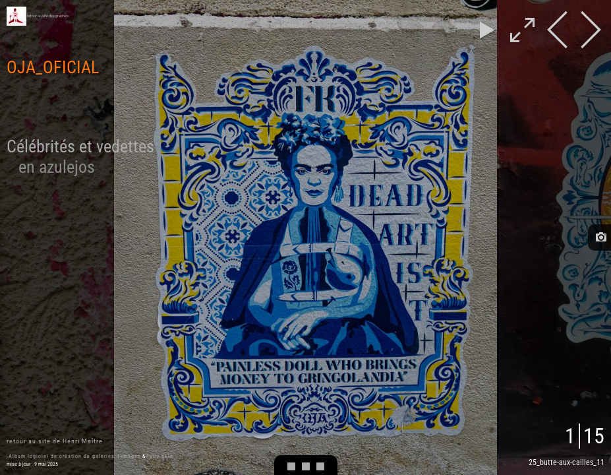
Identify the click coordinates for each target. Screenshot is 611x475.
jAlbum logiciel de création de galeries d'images (74, 456)
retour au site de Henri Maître (55, 441)
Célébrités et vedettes (80, 157)
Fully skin (159, 456)
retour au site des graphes (48, 15)
